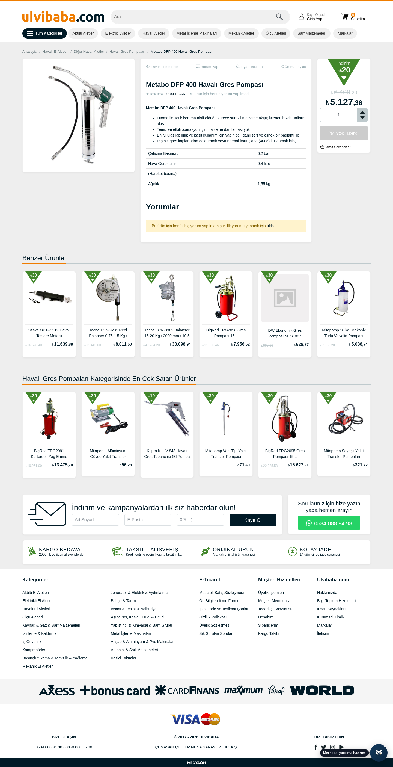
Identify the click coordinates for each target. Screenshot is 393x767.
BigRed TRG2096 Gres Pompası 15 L (226, 333)
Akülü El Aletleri (35, 592)
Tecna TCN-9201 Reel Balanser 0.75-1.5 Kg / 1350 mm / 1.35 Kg (108, 333)
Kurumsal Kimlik (330, 617)
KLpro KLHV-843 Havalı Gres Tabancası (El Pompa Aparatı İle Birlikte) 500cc (167, 454)
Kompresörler (33, 650)
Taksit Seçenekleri (335, 147)
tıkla (270, 226)
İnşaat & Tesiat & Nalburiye (134, 609)
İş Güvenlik (31, 641)
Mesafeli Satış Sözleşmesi (221, 592)
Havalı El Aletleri (56, 51)
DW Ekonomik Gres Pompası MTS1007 (285, 333)
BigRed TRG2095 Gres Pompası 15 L (285, 454)
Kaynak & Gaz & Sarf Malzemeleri (51, 625)
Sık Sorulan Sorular (215, 633)
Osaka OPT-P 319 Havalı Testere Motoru (49, 333)
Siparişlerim (268, 625)
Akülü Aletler (83, 33)
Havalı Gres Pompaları (127, 51)
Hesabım (265, 617)
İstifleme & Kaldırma (39, 633)
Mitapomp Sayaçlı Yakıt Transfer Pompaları (344, 454)
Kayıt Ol (253, 520)
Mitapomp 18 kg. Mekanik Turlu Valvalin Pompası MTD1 (344, 333)
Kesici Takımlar (123, 658)
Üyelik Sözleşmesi (214, 625)
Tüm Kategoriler (44, 33)
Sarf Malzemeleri (311, 33)
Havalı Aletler (153, 33)
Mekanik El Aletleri (37, 666)
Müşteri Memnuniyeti (275, 601)
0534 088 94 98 (329, 523)
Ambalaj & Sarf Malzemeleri (134, 650)
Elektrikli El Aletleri (37, 601)
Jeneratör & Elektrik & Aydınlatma (139, 592)
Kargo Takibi (268, 633)
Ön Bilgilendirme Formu (219, 601)
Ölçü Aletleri (276, 33)
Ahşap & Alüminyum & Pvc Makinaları (143, 641)
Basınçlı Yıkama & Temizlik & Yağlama (55, 658)
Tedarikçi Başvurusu (275, 609)
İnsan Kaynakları (331, 609)
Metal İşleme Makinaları (197, 33)
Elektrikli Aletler (118, 33)
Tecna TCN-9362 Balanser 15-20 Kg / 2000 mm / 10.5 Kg (167, 333)
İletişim (323, 633)
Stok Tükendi (343, 133)
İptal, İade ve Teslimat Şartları (224, 609)
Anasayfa (29, 51)
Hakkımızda (327, 592)
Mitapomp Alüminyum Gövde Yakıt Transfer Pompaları (108, 454)
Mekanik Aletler (241, 33)
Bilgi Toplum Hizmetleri (336, 601)
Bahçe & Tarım (123, 601)
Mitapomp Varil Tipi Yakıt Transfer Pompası (226, 454)
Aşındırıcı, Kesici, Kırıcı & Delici (137, 617)
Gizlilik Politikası (213, 617)
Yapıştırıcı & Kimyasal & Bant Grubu (141, 625)
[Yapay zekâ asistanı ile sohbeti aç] (379, 753)
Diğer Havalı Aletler (89, 51)
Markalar (345, 33)
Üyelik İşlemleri (271, 592)
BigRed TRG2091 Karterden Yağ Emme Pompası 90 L (49, 454)
